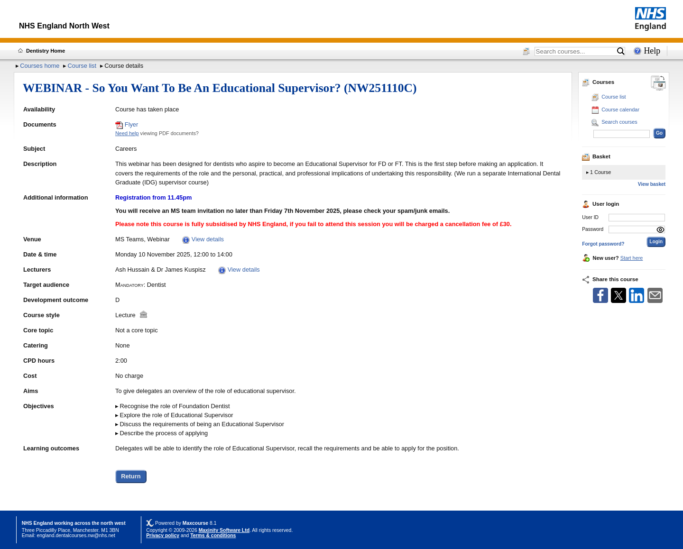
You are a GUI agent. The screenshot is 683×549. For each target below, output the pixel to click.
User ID (590, 217)
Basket (596, 156)
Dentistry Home (45, 51)
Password (592, 229)
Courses (598, 82)
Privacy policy (162, 535)
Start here (631, 258)
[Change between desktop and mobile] (658, 83)
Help (652, 50)
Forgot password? (603, 244)
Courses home (39, 65)
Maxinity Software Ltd (224, 530)
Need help (127, 133)
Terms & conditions (213, 535)
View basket (651, 184)
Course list (82, 65)
